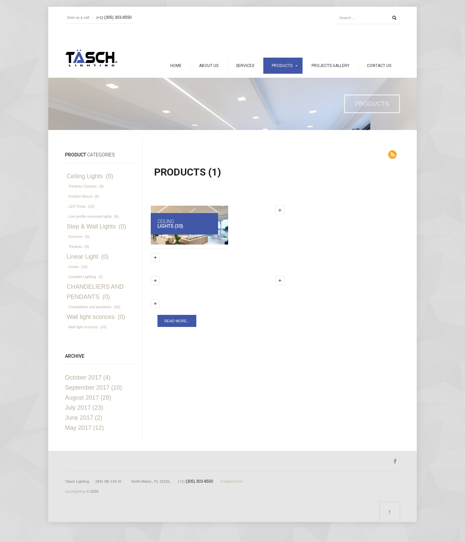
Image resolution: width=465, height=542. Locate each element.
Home (176, 65)
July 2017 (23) (84, 407)
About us (208, 65)
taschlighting (75, 491)
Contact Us (379, 65)
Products (282, 65)
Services (245, 65)
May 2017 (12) (84, 427)
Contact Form (231, 481)
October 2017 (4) (88, 377)
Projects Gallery (330, 65)
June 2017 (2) (83, 417)
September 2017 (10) (93, 387)
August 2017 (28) (88, 397)
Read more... (177, 321)
